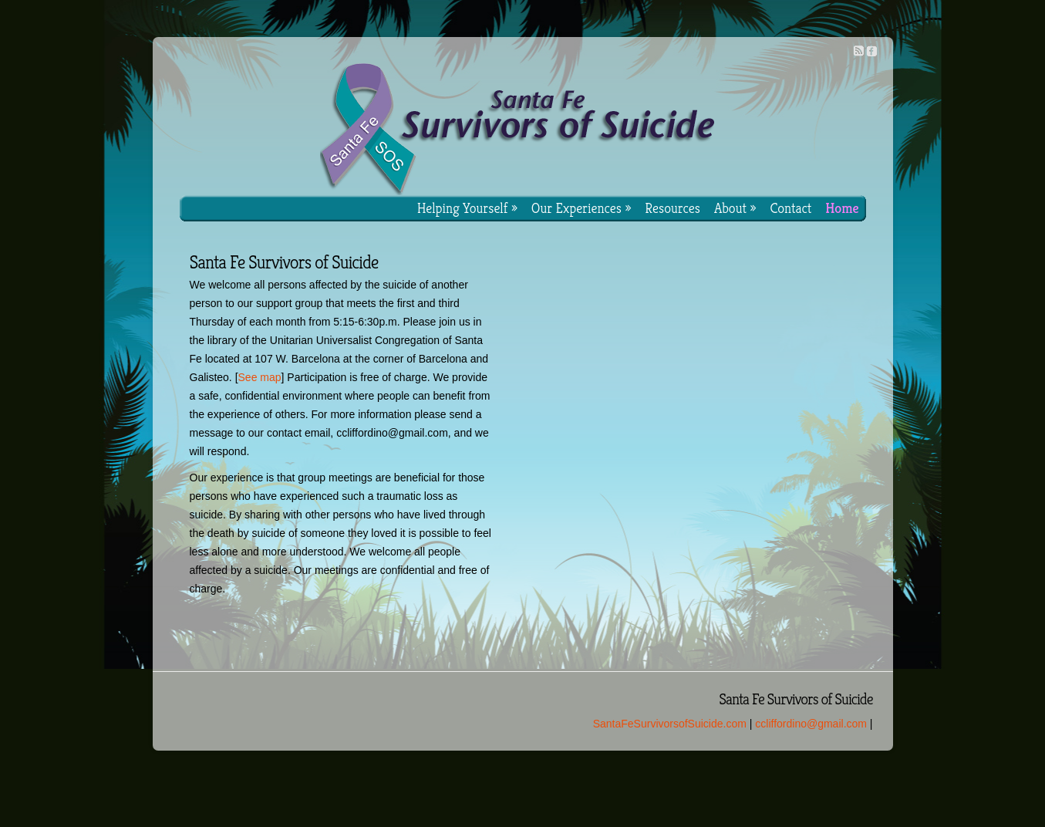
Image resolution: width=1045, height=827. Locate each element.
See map (259, 377)
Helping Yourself (467, 208)
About (735, 208)
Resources (672, 208)
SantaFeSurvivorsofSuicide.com (670, 723)
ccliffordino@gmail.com (811, 723)
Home (841, 208)
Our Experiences (581, 208)
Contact (790, 208)
